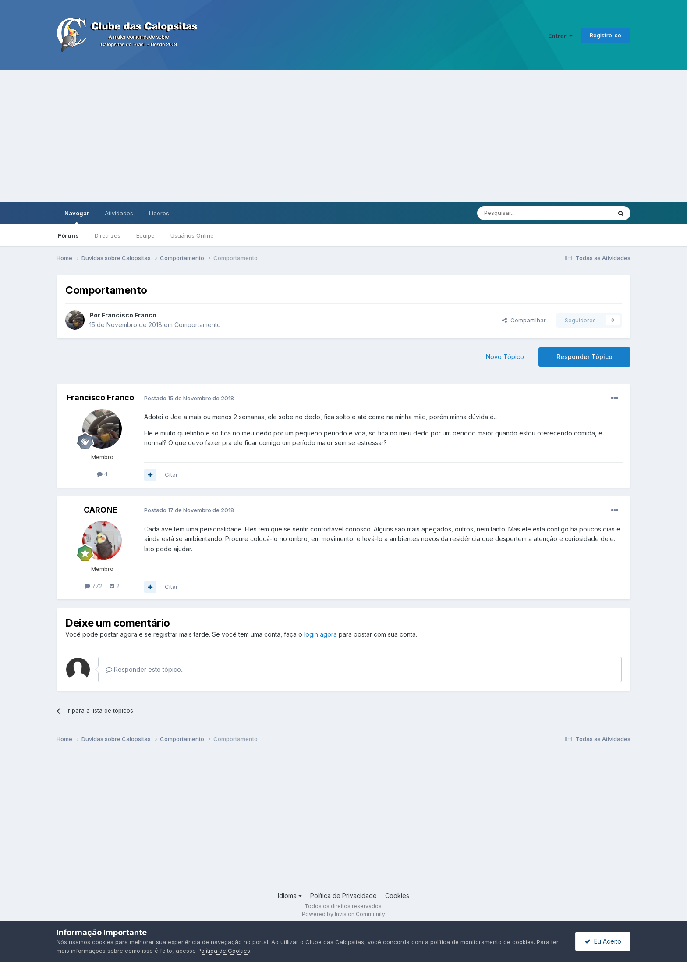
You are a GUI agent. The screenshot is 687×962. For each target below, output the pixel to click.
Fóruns (68, 235)
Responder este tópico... (145, 669)
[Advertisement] (343, 136)
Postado (189, 398)
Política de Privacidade (343, 895)
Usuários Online (192, 235)
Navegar (76, 217)
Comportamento (197, 324)
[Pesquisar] (520, 213)
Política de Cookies (224, 950)
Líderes (159, 213)
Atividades (119, 213)
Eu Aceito (602, 941)
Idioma (290, 895)
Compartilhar (524, 320)
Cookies (397, 895)
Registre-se (605, 35)
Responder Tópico (584, 356)
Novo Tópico (505, 356)
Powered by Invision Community (343, 914)
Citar (171, 474)
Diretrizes (107, 235)
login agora (320, 634)
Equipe (145, 235)
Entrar (560, 35)
